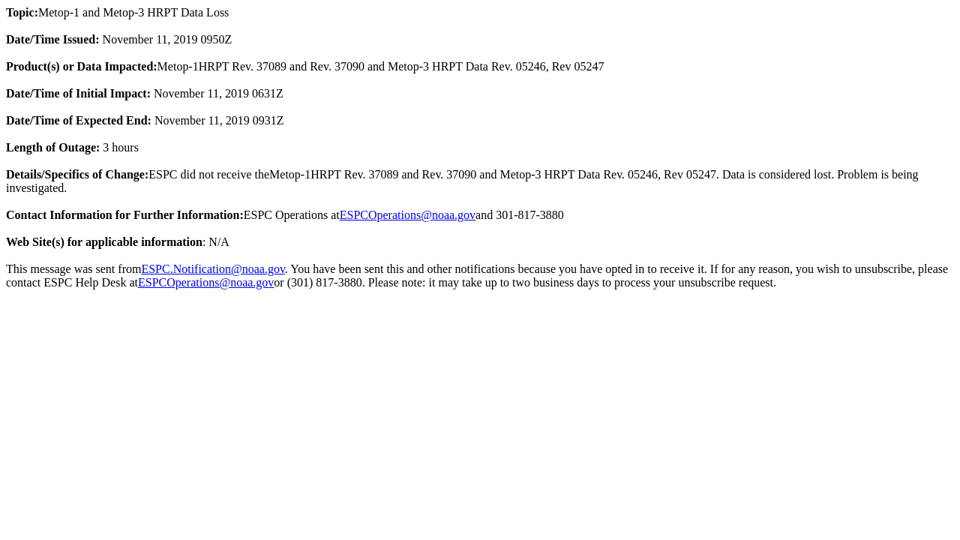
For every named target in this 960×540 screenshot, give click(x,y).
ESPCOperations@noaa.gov (408, 214)
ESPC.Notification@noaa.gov (212, 268)
